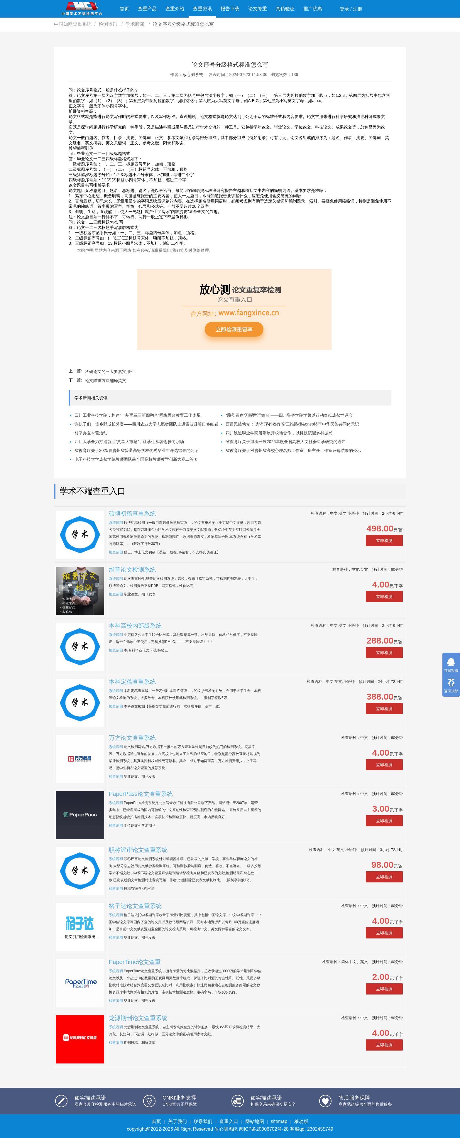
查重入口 (228, 1121)
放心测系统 (192, 74)
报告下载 (230, 8)
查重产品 (147, 8)
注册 (357, 8)
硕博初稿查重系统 (132, 513)
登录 (344, 8)
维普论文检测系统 (132, 569)
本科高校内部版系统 (135, 625)
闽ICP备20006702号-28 (264, 1129)
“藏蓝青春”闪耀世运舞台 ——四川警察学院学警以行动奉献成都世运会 (289, 415)
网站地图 (254, 1121)
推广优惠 (312, 8)
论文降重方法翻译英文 (105, 380)
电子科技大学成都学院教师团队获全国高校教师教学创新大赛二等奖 (136, 459)
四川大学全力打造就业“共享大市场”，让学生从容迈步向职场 (129, 441)
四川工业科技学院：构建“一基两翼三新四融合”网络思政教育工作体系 (137, 415)
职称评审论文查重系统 (138, 850)
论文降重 (257, 8)
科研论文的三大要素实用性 (109, 371)
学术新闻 (136, 24)
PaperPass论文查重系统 (141, 794)
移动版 (301, 1121)
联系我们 (203, 1121)
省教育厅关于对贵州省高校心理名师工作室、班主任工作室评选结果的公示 (293, 450)
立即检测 (384, 540)
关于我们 (177, 1121)
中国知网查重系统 (73, 24)
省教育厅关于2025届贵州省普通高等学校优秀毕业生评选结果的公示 (137, 450)
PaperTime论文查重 (135, 962)
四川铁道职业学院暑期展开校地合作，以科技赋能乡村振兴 (279, 432)
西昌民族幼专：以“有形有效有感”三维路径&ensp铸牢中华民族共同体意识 (292, 424)
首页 (124, 8)
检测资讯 (109, 24)
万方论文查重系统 (132, 738)
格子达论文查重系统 (135, 906)
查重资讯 (202, 8)
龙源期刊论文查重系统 (138, 1018)
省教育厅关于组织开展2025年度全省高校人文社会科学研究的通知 (286, 441)
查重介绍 (174, 8)
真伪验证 (285, 8)
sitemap (279, 1121)
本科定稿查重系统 (132, 681)
